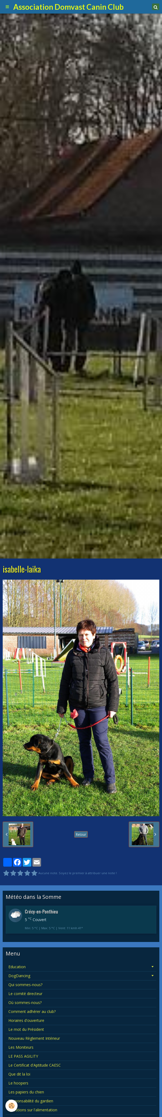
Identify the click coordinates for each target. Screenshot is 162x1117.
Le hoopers (18, 1083)
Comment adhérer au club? (32, 1011)
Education (17, 966)
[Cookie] (11, 1106)
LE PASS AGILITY (23, 1056)
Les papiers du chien (26, 1092)
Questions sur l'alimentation (32, 1109)
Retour (81, 834)
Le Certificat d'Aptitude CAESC (34, 1065)
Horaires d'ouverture (26, 1020)
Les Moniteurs (20, 1047)
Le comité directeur (25, 993)
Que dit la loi (19, 1074)
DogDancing (19, 975)
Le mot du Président (26, 1029)
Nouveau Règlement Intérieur (34, 1038)
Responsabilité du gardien (30, 1100)
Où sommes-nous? (25, 1002)
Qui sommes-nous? (25, 984)
